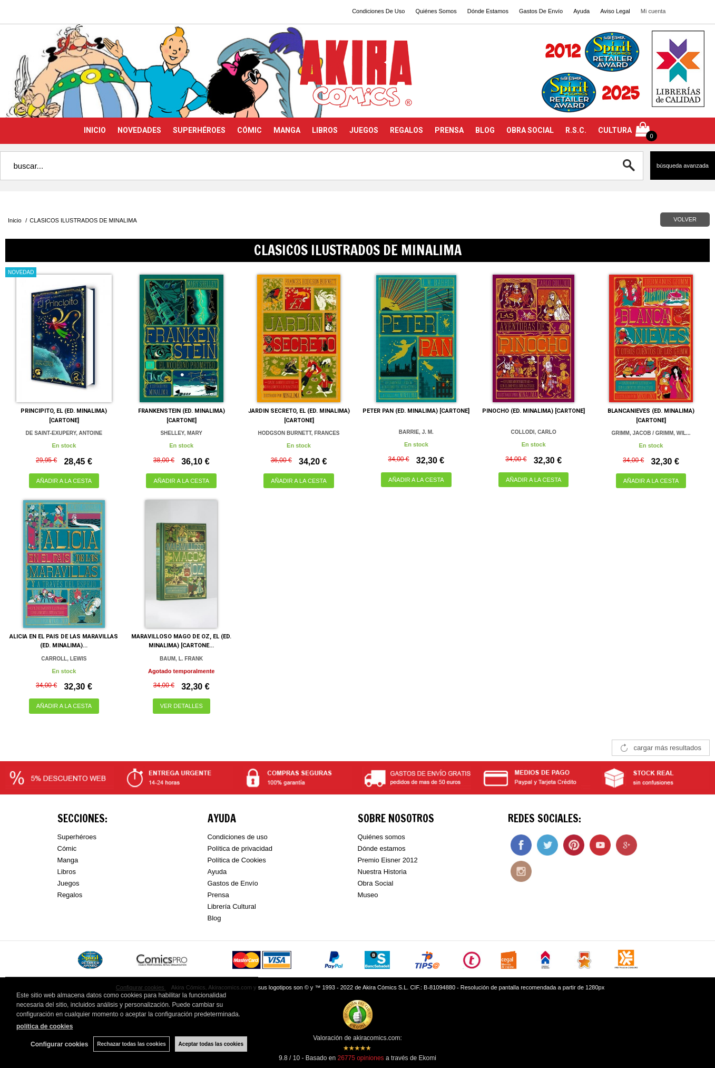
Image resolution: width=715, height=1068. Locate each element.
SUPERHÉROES (199, 130)
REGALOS (406, 130)
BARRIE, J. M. (416, 432)
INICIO (95, 130)
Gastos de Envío (233, 883)
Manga (68, 860)
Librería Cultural (232, 906)
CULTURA (615, 130)
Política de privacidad (240, 848)
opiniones (360, 1058)
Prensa (218, 895)
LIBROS (325, 130)
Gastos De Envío (541, 11)
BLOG (485, 130)
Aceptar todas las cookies (211, 1044)
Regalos (70, 895)
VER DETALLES (181, 706)
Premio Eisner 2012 (388, 860)
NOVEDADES (139, 130)
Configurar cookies (59, 1044)
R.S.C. (575, 130)
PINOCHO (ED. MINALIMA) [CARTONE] (533, 410)
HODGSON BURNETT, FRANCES (299, 433)
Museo (368, 895)
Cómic (67, 848)
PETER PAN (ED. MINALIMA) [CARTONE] (416, 410)
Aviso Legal (615, 11)
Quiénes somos (381, 837)
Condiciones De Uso (378, 11)
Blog (214, 918)
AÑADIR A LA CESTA (64, 481)
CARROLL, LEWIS (63, 659)
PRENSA (449, 130)
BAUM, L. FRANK (181, 659)
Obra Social (376, 883)
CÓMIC (249, 130)
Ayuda (581, 11)
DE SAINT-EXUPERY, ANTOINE (64, 433)
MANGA (286, 130)
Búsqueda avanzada (683, 165)
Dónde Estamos (487, 11)
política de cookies (44, 1026)
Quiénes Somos (435, 11)
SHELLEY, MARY (181, 433)
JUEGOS (363, 130)
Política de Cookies (237, 860)
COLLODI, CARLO (533, 432)
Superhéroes (76, 837)
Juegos (68, 883)
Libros (66, 872)
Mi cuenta (653, 11)
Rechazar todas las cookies (131, 1044)
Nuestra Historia (382, 872)
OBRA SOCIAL (530, 130)
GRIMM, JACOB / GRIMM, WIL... (650, 433)
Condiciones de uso (238, 837)
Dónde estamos (382, 848)
